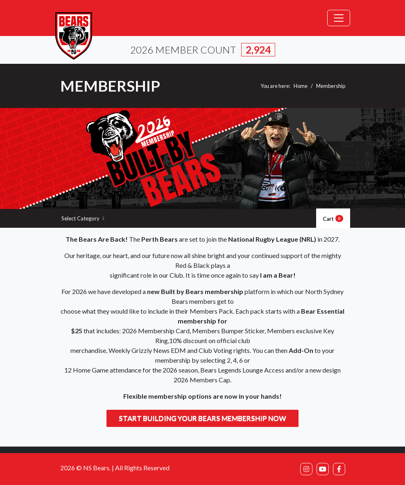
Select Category (82, 218)
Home (301, 86)
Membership (330, 86)
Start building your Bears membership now (202, 418)
